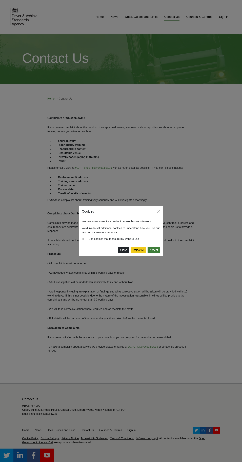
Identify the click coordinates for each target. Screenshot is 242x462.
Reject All (138, 250)
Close (123, 250)
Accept (154, 250)
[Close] (159, 211)
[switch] (84, 239)
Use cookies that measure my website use (114, 238)
